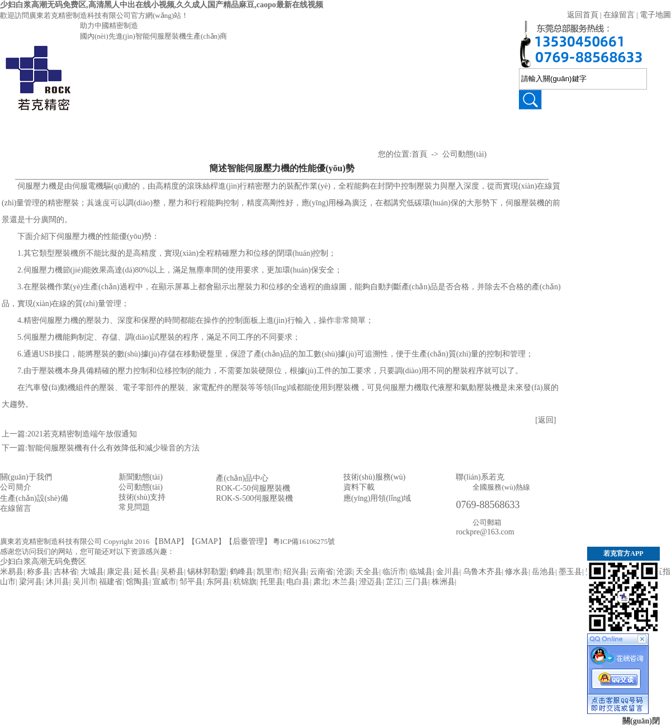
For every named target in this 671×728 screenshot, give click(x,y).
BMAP (169, 541)
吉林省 (65, 571)
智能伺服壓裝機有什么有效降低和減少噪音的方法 (113, 448)
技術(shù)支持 (235, 130)
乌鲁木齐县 (482, 571)
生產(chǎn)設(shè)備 (34, 498)
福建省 (110, 581)
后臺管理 (248, 541)
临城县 (421, 571)
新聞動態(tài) (141, 477)
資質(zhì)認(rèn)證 (435, 146)
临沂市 (394, 571)
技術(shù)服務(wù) (374, 477)
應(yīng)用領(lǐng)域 (503, 146)
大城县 (92, 571)
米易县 (11, 571)
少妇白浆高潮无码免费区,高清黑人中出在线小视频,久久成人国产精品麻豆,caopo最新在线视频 (161, 5)
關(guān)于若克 (369, 130)
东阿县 (218, 581)
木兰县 (344, 581)
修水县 (516, 571)
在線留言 (619, 15)
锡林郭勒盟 (206, 571)
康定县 (118, 571)
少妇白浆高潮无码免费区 (43, 561)
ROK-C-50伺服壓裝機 (253, 488)
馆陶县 (137, 581)
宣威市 (164, 581)
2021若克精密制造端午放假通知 (82, 434)
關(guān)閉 (641, 721)
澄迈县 (370, 581)
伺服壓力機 (100, 163)
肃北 (321, 581)
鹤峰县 (241, 571)
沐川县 (57, 581)
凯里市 (268, 571)
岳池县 (543, 571)
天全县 (367, 571)
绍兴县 (295, 571)
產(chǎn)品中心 (101, 130)
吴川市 (84, 581)
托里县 (271, 581)
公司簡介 (15, 487)
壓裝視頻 (168, 130)
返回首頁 (582, 15)
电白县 (298, 581)
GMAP (206, 541)
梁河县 (30, 581)
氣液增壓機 (100, 197)
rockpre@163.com (485, 532)
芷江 (393, 581)
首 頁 (33, 130)
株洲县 (443, 581)
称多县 (38, 571)
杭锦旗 (245, 581)
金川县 (448, 571)
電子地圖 (655, 15)
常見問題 (134, 507)
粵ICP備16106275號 (304, 541)
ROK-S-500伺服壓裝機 (254, 498)
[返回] (545, 420)
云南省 (321, 571)
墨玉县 (570, 571)
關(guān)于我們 (26, 477)
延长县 (145, 571)
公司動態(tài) (302, 130)
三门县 (416, 581)
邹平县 (191, 581)
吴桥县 (172, 571)
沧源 (344, 571)
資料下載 (359, 487)
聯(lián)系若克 (570, 130)
